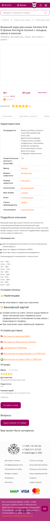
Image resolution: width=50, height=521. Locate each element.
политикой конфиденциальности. (17, 515)
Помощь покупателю (38, 469)
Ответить (4, 397)
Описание (7, 116)
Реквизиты (9, 478)
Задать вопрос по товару (14, 423)
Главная (5, 20)
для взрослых (26, 173)
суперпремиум (27, 197)
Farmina (24, 168)
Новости (33, 478)
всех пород (25, 180)
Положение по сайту (13, 469)
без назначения (27, 188)
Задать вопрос (35, 482)
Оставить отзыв (10, 405)
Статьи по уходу (36, 460)
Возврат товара (11, 473)
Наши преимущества (38, 473)
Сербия (24, 202)
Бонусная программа (38, 465)
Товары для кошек (22, 20)
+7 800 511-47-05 (31, 449)
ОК (44, 508)
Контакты (9, 482)
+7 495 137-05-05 (31, 446)
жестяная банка (27, 209)
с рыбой (24, 192)
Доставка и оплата (28, 116)
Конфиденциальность (14, 465)
